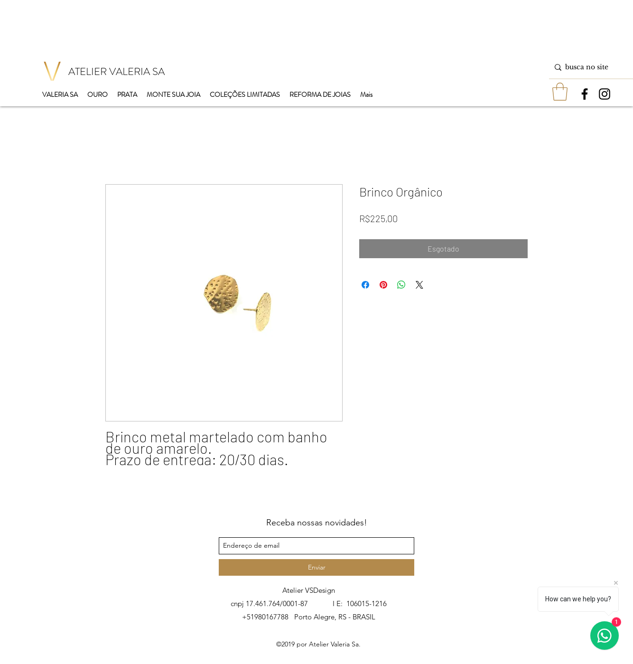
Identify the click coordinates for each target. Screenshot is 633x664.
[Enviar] (316, 567)
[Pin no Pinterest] (383, 284)
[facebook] (584, 94)
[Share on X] (419, 284)
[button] (560, 92)
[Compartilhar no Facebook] (365, 284)
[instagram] (604, 94)
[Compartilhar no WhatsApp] (401, 284)
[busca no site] (589, 67)
